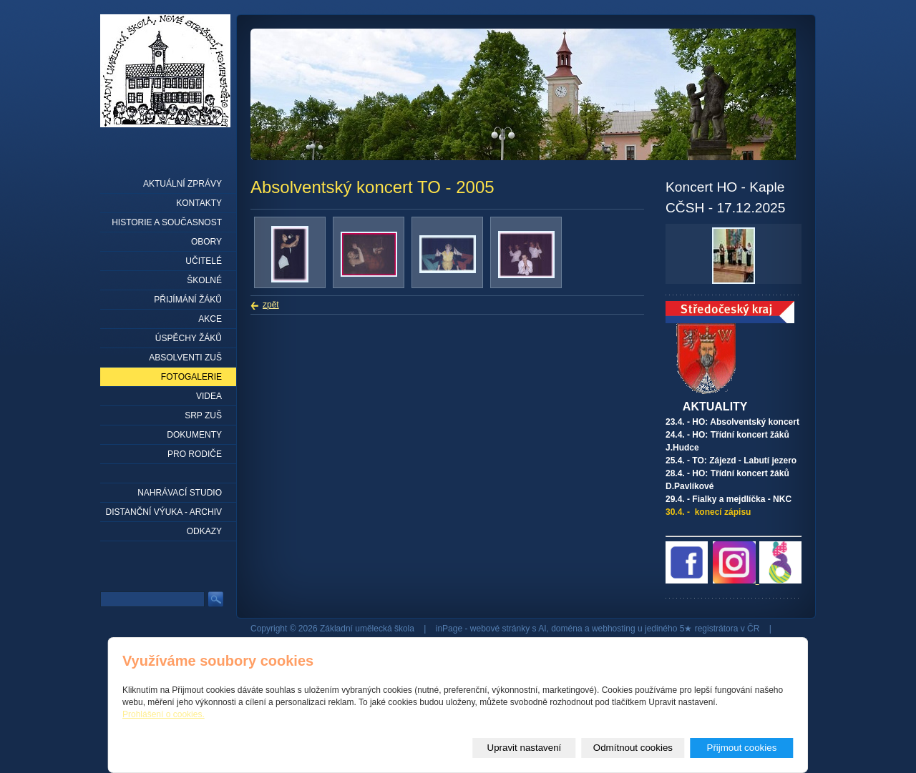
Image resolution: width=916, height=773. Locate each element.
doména (566, 629)
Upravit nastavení (524, 747)
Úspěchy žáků (188, 338)
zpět (271, 305)
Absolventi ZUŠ (185, 358)
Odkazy (204, 531)
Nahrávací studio (179, 493)
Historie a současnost (167, 222)
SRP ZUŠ (203, 415)
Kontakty (199, 203)
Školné (204, 280)
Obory (206, 242)
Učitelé (203, 261)
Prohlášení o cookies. (163, 714)
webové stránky (500, 629)
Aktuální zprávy (182, 184)
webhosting (613, 629)
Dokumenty (194, 435)
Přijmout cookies (742, 747)
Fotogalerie (191, 377)
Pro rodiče (194, 454)
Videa (209, 396)
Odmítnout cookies (633, 747)
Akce (210, 319)
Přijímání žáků (188, 300)
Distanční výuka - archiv (164, 512)
